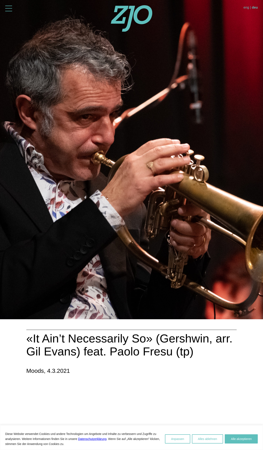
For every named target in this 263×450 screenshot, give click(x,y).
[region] (131, 437)
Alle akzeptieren (241, 439)
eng (246, 7)
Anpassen (177, 439)
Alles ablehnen (207, 439)
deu (255, 7)
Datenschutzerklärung (92, 439)
